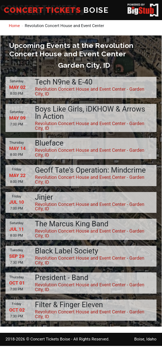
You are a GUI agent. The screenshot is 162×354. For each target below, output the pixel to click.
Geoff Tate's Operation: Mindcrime (90, 170)
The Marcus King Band (71, 223)
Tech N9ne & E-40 (63, 82)
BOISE (56, 10)
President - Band (61, 277)
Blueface (49, 143)
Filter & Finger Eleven (69, 304)
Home (14, 25)
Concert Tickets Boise (50, 339)
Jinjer (44, 197)
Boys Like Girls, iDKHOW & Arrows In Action (90, 113)
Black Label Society (66, 250)
